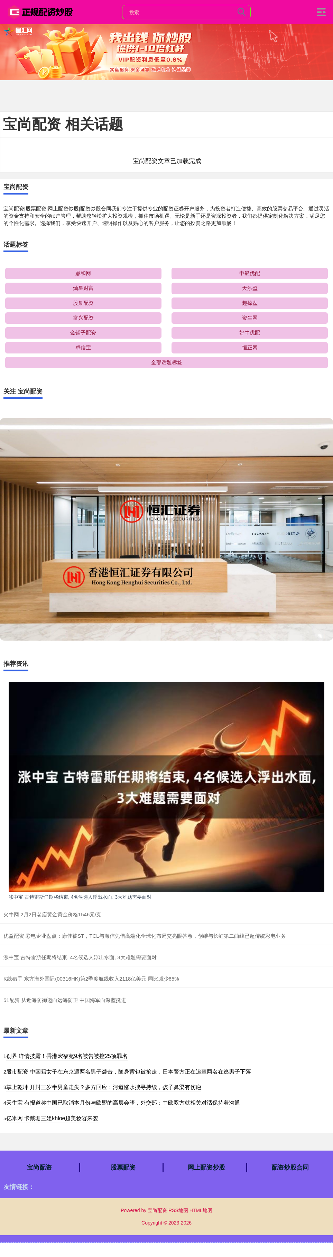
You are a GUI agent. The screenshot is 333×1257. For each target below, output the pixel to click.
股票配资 (123, 1167)
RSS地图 (178, 1210)
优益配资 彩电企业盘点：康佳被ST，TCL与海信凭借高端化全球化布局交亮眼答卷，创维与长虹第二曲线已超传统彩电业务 (144, 936)
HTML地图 (200, 1210)
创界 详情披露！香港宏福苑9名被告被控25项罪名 (67, 1056)
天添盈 (250, 288)
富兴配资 (83, 318)
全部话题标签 (166, 362)
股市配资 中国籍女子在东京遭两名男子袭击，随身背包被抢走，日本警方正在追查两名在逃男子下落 (128, 1072)
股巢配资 (83, 303)
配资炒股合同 (290, 1167)
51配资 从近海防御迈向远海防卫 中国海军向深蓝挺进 (64, 1000)
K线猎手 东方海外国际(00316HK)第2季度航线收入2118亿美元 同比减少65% (91, 979)
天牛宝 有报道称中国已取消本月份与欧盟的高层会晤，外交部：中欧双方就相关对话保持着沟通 (123, 1103)
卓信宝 (83, 347)
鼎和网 (83, 273)
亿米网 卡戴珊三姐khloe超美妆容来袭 (52, 1118)
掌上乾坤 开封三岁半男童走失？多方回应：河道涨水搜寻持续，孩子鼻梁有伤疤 (103, 1087)
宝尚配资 (39, 1167)
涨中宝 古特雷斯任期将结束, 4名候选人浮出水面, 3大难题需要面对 (80, 897)
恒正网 (250, 347)
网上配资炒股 (206, 1167)
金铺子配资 (83, 332)
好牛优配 (249, 332)
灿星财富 (83, 288)
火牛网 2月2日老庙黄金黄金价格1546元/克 (52, 914)
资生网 (250, 318)
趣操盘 (250, 303)
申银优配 (249, 273)
